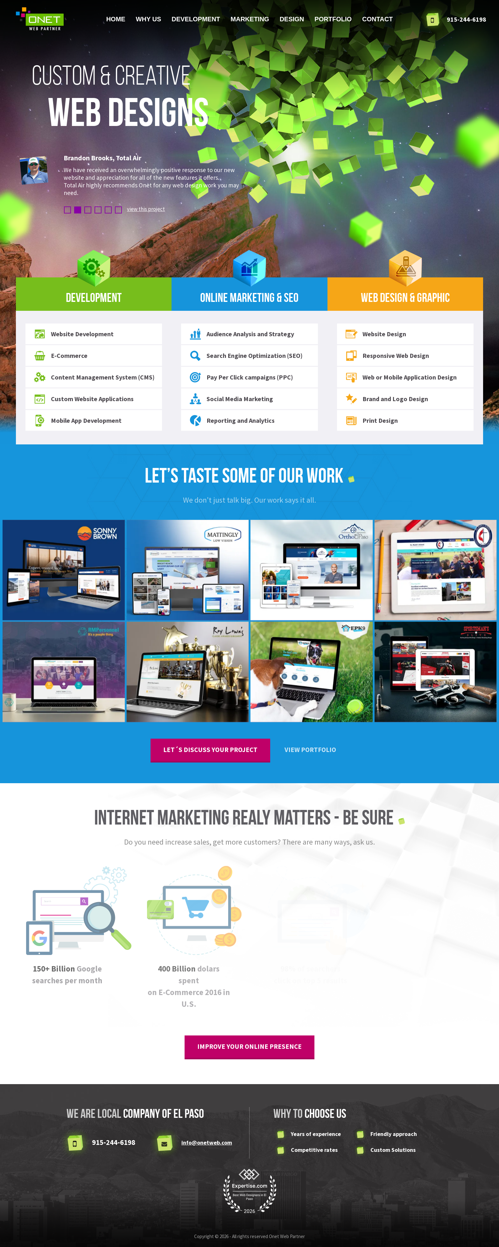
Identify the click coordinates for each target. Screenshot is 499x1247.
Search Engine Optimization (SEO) (246, 355)
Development (196, 19)
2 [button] (77, 209)
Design (292, 19)
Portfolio (333, 19)
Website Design (375, 334)
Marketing (250, 19)
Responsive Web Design (387, 355)
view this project (146, 209)
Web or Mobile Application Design (401, 377)
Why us (148, 19)
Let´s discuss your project (210, 749)
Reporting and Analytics (232, 420)
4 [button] (98, 209)
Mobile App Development (77, 420)
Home (115, 19)
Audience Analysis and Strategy (241, 334)
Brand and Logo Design (386, 399)
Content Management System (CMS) (94, 377)
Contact (377, 19)
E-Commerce (60, 355)
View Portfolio (310, 749)
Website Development (73, 334)
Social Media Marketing (231, 399)
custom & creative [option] (120, 97)
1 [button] (67, 209)
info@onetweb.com (206, 1142)
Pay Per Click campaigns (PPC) (241, 377)
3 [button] (87, 209)
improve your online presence (249, 1046)
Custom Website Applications (83, 399)
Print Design (371, 420)
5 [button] (108, 209)
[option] (156, 176)
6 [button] (118, 209)
